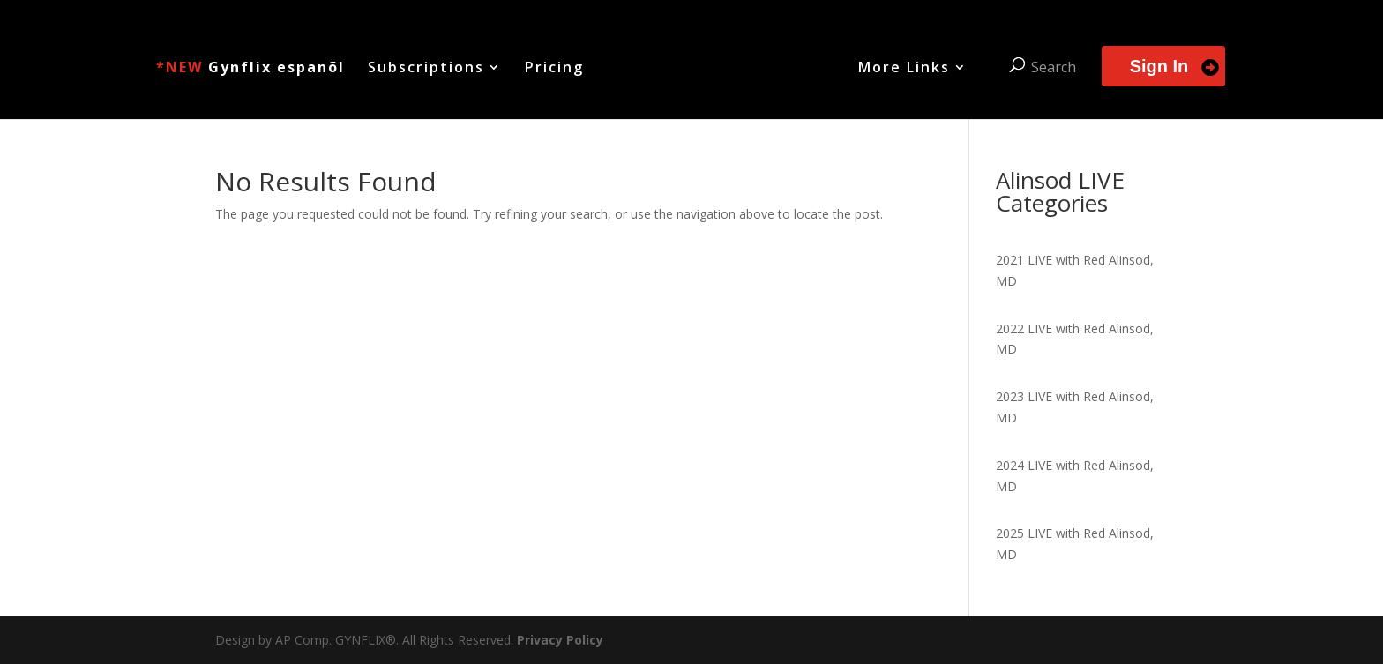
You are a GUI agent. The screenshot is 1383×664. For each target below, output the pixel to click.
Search (1051, 66)
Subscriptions (428, 68)
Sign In (1157, 65)
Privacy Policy (560, 639)
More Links (902, 68)
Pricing (556, 68)
